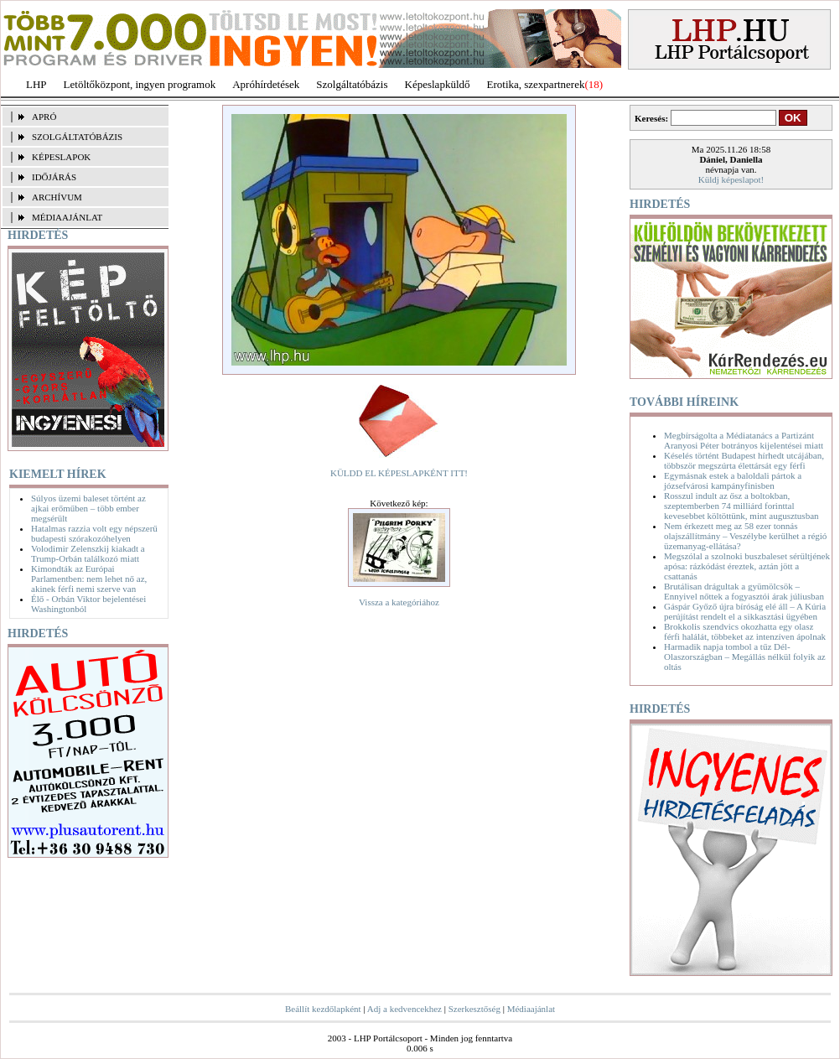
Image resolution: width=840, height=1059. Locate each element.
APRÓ (44, 117)
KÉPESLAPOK (61, 157)
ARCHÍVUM (57, 197)
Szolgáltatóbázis (351, 84)
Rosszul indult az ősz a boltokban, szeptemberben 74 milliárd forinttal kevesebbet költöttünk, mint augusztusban (741, 506)
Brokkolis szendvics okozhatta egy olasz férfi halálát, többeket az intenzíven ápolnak (745, 631)
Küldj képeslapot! (731, 179)
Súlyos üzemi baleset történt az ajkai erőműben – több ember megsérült (88, 508)
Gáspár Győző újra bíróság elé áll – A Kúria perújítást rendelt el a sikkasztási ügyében (745, 611)
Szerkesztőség (474, 1009)
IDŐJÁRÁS (54, 177)
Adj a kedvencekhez (404, 1009)
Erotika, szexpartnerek (536, 84)
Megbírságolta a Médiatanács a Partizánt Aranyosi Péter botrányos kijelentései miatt (743, 440)
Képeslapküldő (437, 84)
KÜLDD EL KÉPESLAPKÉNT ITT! (399, 473)
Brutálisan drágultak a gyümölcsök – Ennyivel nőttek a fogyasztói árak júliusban (744, 591)
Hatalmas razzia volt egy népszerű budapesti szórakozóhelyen (94, 533)
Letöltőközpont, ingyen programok (140, 84)
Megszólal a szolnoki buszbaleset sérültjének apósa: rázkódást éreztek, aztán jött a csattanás (747, 566)
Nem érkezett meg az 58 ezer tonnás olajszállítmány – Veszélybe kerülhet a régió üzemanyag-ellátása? (745, 536)
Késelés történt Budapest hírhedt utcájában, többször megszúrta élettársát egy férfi (744, 460)
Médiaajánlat (531, 1009)
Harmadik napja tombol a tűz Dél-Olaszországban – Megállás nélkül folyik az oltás (745, 656)
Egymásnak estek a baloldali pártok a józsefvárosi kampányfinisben (732, 480)
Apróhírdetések (265, 84)
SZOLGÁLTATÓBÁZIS (77, 137)
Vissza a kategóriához (399, 602)
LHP (36, 84)
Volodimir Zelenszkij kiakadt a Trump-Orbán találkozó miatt (88, 553)
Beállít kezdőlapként (323, 1009)
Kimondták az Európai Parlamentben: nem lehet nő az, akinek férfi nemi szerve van (89, 578)
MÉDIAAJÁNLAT (67, 217)
